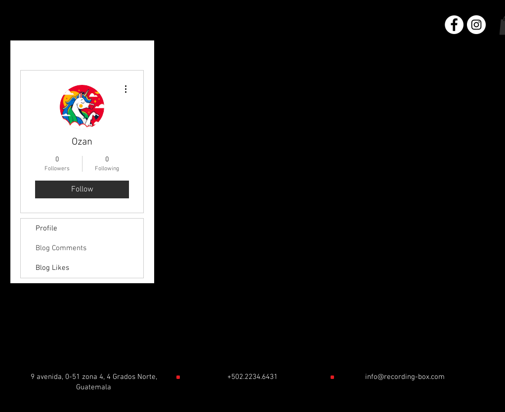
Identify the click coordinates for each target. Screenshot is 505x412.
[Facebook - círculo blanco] (454, 24)
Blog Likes (52, 267)
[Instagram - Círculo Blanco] (476, 24)
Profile (46, 228)
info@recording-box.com (405, 377)
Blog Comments (61, 248)
